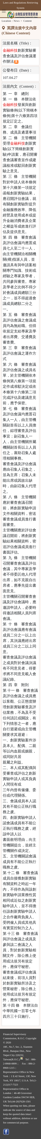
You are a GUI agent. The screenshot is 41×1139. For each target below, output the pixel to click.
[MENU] (4, 11)
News (17, 20)
